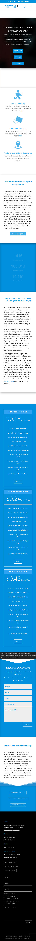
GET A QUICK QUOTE (10, 870)
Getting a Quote (9, 896)
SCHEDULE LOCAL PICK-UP (18, 798)
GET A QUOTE (18, 63)
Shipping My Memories (11, 901)
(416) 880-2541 (11, 837)
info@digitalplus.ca (9, 847)
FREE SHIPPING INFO (18, 792)
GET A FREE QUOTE (18, 234)
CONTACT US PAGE (18, 805)
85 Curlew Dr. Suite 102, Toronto (14, 825)
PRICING (18, 57)
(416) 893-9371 (12, 840)
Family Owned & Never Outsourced (18, 137)
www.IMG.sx (28, 938)
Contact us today (9, 381)
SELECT (18, 482)
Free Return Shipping (18, 113)
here (22, 95)
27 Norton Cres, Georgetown (13, 827)
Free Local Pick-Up (18, 88)
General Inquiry (9, 903)
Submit (28, 724)
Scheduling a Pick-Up (11, 899)
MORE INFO (18, 51)
